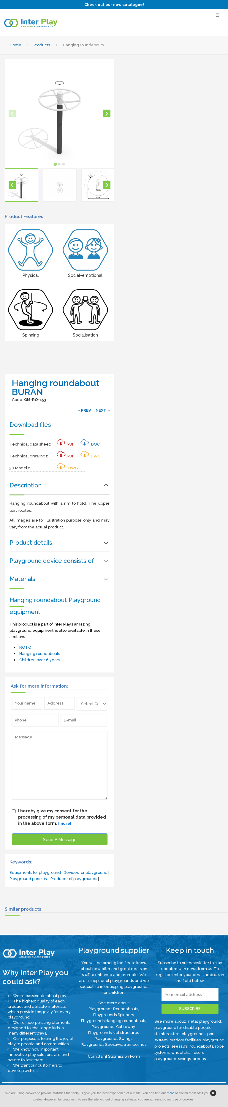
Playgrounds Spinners (113, 1015)
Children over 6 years (39, 660)
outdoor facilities (185, 1040)
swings (184, 1059)
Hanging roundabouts (39, 653)
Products (42, 45)
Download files (30, 424)
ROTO (25, 647)
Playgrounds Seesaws (101, 1044)
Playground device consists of (52, 560)
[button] (21, 185)
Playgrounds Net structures (113, 1032)
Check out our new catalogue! (114, 4)
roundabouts (201, 1046)
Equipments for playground (35, 872)
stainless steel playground (179, 1034)
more (170, 1093)
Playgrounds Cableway (113, 1026)
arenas (200, 1059)
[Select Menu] (218, 17)
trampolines (135, 1044)
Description (26, 485)
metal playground (204, 1021)
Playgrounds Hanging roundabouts (113, 1020)
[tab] (55, 164)
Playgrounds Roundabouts (113, 1009)
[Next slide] (106, 113)
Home (15, 45)
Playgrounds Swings (113, 1038)
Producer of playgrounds (73, 879)
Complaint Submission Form (114, 1056)
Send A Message (60, 839)
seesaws (179, 1046)
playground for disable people (183, 1027)
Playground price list (29, 879)
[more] (64, 823)
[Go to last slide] (12, 185)
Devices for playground (85, 872)
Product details (31, 542)
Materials (22, 578)
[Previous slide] (12, 113)
